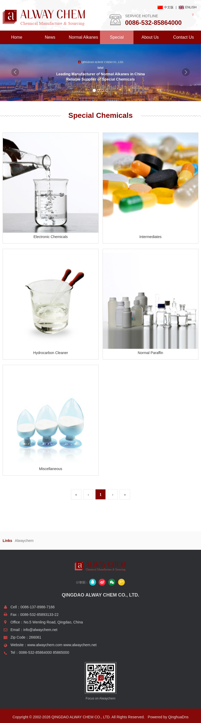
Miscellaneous (50, 469)
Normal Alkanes (83, 37)
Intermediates (150, 237)
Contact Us (183, 37)
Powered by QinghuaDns (168, 717)
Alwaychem (24, 541)
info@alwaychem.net (40, 630)
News (50, 37)
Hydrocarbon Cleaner (50, 353)
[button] (15, 84)
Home (16, 37)
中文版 (169, 7)
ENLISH (191, 7)
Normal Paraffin (150, 353)
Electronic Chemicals (51, 237)
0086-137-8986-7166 (37, 607)
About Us (150, 37)
